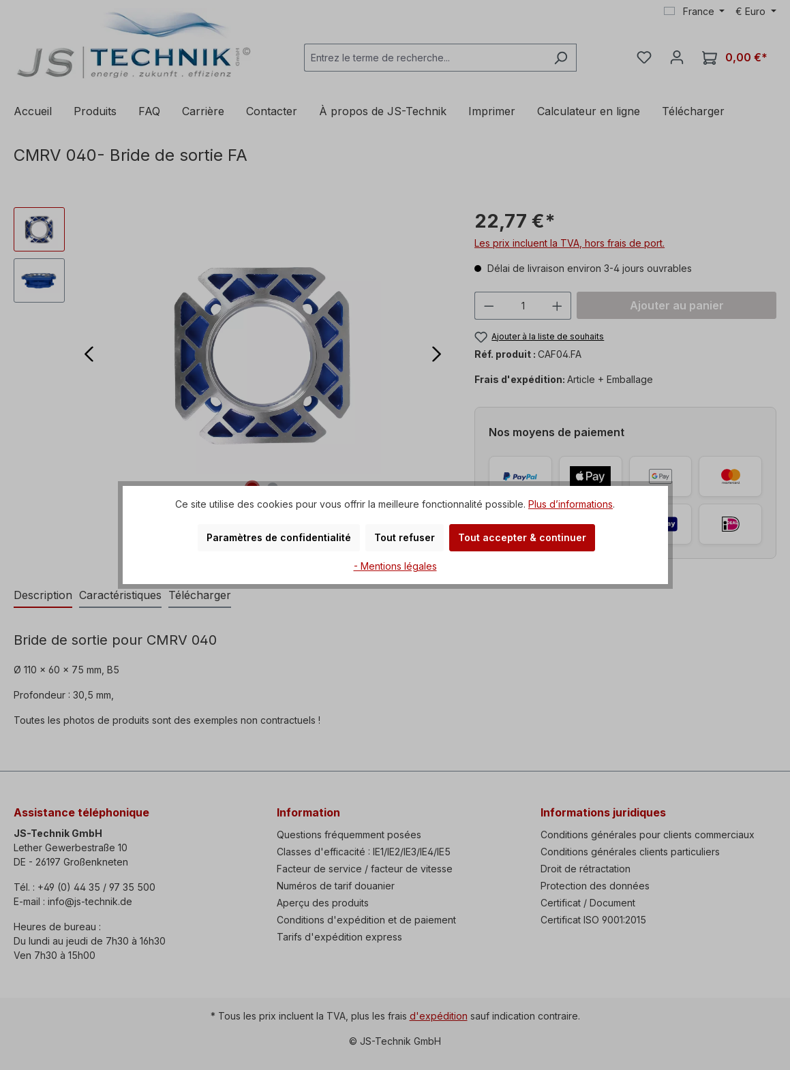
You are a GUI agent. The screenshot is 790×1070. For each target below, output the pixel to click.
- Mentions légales (395, 566)
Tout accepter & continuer (522, 537)
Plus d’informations (570, 504)
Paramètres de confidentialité (279, 537)
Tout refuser (404, 537)
